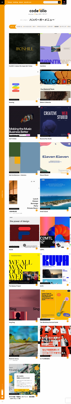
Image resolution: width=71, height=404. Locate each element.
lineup (10, 2)
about (21, 2)
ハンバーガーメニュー (14, 63)
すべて (12, 26)
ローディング (63, 26)
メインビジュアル (27, 26)
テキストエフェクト (42, 26)
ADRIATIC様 (15, 360)
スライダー (50, 26)
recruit (27, 2)
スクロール (19, 26)
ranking (15, 2)
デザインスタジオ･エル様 (17, 213)
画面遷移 (56, 26)
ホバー (34, 26)
